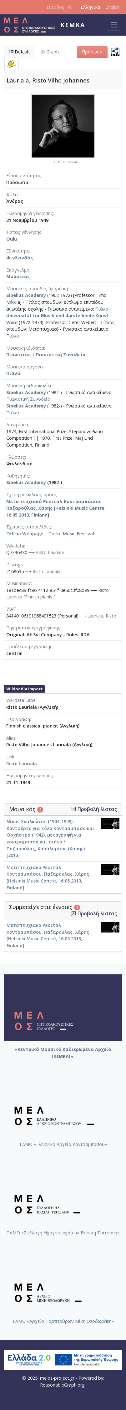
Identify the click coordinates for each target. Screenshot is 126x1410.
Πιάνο (101, 309)
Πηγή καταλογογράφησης (33, 628)
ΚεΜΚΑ (72, 25)
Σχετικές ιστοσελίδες (28, 527)
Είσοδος (59, 7)
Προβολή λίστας (94, 809)
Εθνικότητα (18, 251)
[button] (73, 809)
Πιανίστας (18, 355)
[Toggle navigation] (114, 25)
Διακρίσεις (17, 425)
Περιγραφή (18, 719)
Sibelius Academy (26, 295)
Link (10, 757)
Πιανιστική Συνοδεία (61, 355)
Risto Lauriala (50, 552)
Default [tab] (19, 52)
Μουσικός (18, 276)
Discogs (14, 565)
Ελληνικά (90, 7)
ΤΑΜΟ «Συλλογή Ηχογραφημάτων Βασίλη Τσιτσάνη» (63, 1233)
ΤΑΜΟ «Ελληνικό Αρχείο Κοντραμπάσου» (63, 1144)
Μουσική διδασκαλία (28, 385)
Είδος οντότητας (23, 175)
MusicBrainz (18, 583)
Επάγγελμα (17, 270)
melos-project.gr (57, 1378)
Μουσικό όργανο (24, 367)
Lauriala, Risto (101, 616)
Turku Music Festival (71, 534)
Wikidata (15, 546)
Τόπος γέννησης (24, 232)
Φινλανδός (19, 258)
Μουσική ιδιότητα (25, 348)
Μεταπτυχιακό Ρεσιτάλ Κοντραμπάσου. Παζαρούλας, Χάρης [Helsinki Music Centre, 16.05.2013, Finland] (56, 508)
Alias (11, 738)
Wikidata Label (21, 700)
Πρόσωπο (92, 52)
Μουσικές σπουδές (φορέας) (37, 289)
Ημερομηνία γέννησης (29, 213)
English (112, 7)
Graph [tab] (50, 52)
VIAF (11, 609)
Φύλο (12, 195)
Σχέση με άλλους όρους (31, 495)
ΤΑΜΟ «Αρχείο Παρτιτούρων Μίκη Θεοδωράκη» (63, 1321)
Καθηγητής (17, 476)
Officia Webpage (24, 534)
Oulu (11, 239)
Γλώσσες (15, 457)
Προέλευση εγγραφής (29, 646)
